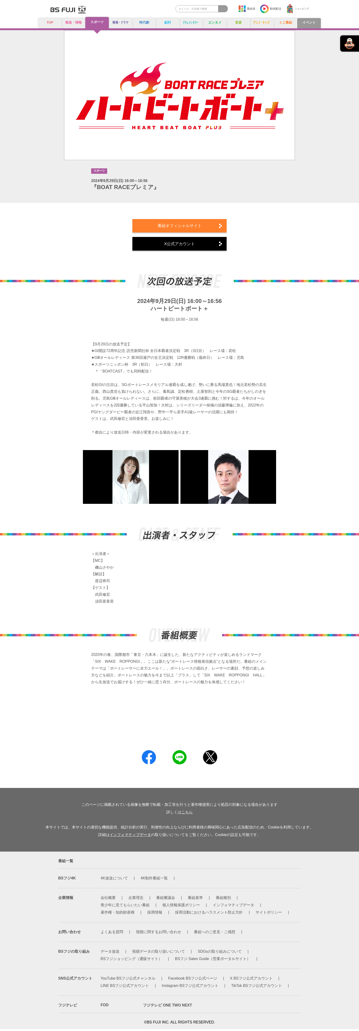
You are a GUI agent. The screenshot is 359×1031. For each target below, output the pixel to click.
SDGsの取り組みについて (220, 953)
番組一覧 (65, 863)
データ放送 (110, 953)
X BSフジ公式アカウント (251, 980)
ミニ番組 (285, 23)
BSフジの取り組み (74, 953)
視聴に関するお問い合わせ (158, 934)
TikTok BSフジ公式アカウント (256, 987)
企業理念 (135, 900)
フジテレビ (67, 1007)
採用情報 (154, 914)
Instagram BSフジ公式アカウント (190, 987)
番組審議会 (165, 900)
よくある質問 (112, 934)
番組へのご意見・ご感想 (214, 934)
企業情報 (65, 900)
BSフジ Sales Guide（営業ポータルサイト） (213, 961)
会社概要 (108, 900)
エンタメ (214, 23)
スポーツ (97, 22)
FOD (105, 1007)
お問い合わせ (69, 934)
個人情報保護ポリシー (181, 907)
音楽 (238, 23)
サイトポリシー (269, 914)
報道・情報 (73, 23)
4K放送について (114, 880)
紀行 (167, 23)
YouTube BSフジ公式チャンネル (128, 980)
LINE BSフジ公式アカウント (125, 987)
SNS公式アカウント (75, 980)
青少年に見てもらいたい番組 (125, 907)
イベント (309, 23)
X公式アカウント (179, 245)
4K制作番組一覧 (154, 880)
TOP (50, 23)
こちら (187, 814)
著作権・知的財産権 (118, 914)
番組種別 (223, 900)
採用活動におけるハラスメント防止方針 (209, 914)
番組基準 (195, 900)
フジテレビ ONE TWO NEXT (167, 1007)
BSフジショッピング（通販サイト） (131, 961)
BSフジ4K (67, 880)
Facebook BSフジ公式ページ (192, 980)
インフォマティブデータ (130, 837)
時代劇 (144, 23)
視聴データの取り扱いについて (158, 953)
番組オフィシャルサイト (179, 226)
